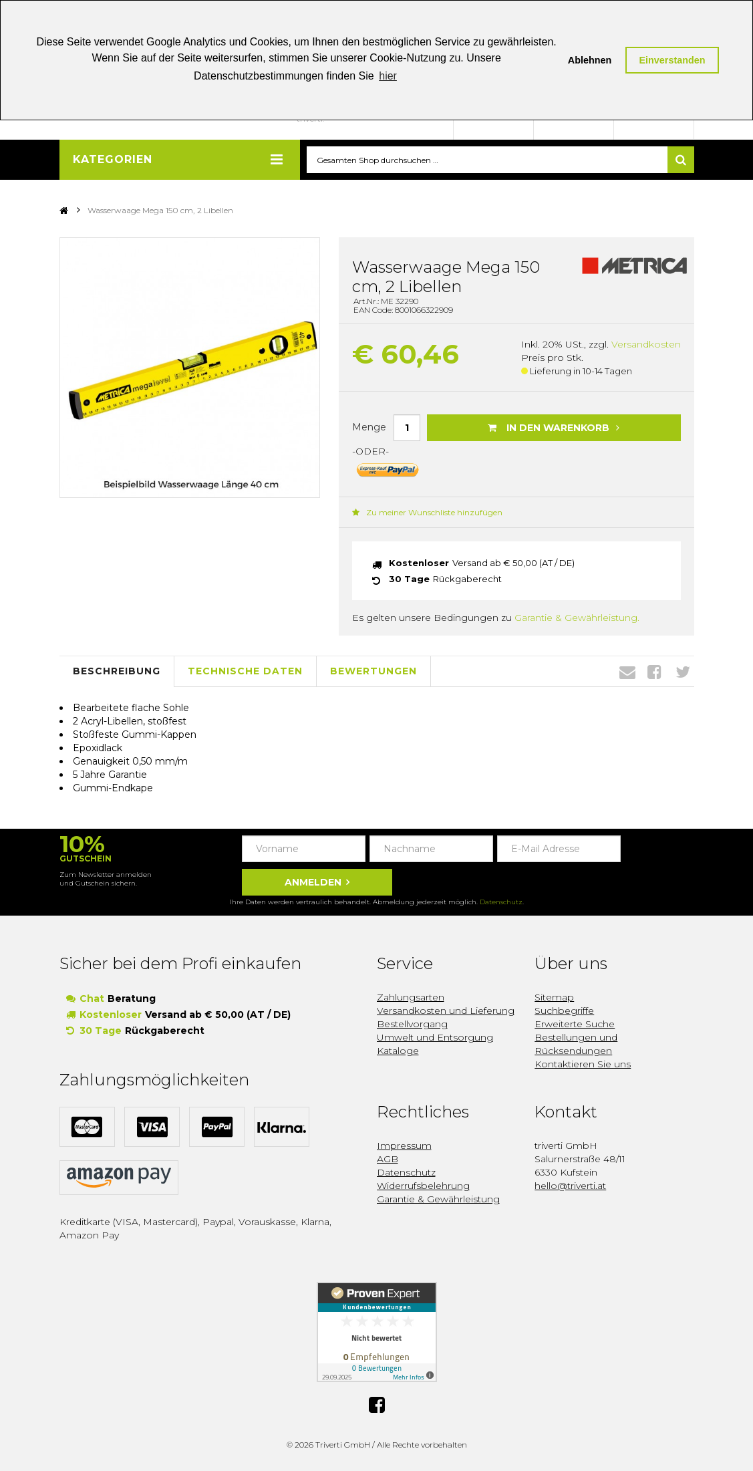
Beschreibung (116, 672)
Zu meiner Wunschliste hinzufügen (427, 512)
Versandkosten (646, 345)
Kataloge (398, 1051)
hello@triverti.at (570, 1186)
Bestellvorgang (412, 1025)
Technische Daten (245, 672)
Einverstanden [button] (672, 60)
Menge (369, 427)
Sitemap (554, 998)
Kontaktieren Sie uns (583, 1065)
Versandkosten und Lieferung (445, 1011)
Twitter (682, 672)
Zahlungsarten (410, 998)
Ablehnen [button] (590, 60)
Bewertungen (373, 672)
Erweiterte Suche (575, 1025)
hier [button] (388, 76)
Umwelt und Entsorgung (435, 1038)
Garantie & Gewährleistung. (576, 618)
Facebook (654, 672)
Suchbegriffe (564, 1011)
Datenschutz (501, 902)
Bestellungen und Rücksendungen (576, 1044)
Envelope (627, 672)
